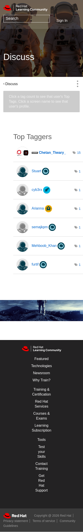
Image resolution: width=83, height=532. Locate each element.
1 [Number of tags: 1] (80, 171)
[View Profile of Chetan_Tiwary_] (52, 152)
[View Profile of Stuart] (36, 171)
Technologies (41, 366)
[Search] (26, 18)
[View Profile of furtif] (35, 264)
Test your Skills (41, 451)
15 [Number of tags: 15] (79, 152)
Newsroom (41, 373)
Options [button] (77, 83)
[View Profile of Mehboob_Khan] (44, 246)
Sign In (62, 20)
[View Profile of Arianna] (38, 208)
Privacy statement (15, 521)
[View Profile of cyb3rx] (37, 190)
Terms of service (44, 521)
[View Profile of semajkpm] (40, 227)
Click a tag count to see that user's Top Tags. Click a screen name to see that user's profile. (39, 101)
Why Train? (41, 380)
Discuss (11, 84)
